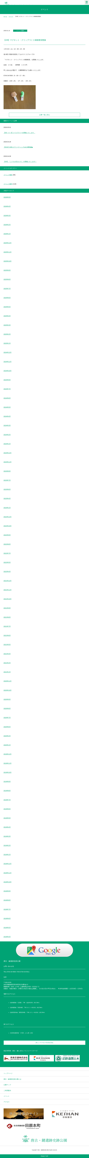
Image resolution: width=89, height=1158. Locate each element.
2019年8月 (7, 790)
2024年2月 (7, 434)
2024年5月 (7, 407)
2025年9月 (7, 270)
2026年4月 (7, 206)
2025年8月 (7, 279)
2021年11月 (7, 590)
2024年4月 (7, 416)
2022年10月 (7, 526)
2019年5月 (7, 818)
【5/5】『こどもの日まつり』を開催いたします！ (20, 161)
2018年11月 (7, 873)
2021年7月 (7, 626)
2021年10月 (7, 599)
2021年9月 (7, 608)
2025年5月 (7, 307)
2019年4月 (7, 827)
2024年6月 (7, 398)
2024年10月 (7, 371)
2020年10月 (7, 690)
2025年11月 (7, 252)
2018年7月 (7, 909)
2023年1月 (7, 508)
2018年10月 (7, 882)
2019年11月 (7, 763)
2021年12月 (7, 581)
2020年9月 (7, 699)
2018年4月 (7, 937)
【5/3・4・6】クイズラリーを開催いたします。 (19, 133)
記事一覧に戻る (44, 115)
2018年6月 (7, 918)
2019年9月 (7, 781)
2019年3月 (7, 836)
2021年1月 (7, 672)
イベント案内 (20, 30)
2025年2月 (7, 334)
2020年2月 (7, 736)
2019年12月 (7, 754)
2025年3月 (7, 325)
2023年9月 (7, 471)
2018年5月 (7, 927)
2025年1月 (7, 343)
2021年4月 (7, 654)
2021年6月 (7, 635)
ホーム (5, 16)
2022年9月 (7, 535)
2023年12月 (7, 453)
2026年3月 (7, 215)
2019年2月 (7, 845)
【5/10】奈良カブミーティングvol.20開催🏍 (18, 147)
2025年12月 (7, 243)
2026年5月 (7, 197)
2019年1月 (7, 854)
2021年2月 (7, 663)
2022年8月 (7, 544)
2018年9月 (7, 891)
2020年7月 (7, 717)
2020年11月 (7, 681)
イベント (11, 16)
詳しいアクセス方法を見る (44, 1042)
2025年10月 (7, 261)
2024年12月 (7, 352)
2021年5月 (7, 644)
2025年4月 (7, 316)
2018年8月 (7, 900)
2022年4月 (7, 571)
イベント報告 (8, 175)
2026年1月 (7, 234)
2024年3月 (7, 425)
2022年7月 (7, 553)
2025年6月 (7, 298)
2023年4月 (7, 498)
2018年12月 (7, 863)
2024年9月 (7, 380)
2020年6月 (7, 727)
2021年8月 (7, 617)
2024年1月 (7, 444)
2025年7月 (7, 288)
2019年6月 (7, 809)
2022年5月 (7, 562)
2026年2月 (7, 224)
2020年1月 (7, 745)
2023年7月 (7, 480)
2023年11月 (7, 462)
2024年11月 (7, 361)
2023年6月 (7, 489)
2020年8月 (7, 708)
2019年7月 (7, 800)
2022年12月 (7, 517)
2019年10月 (7, 772)
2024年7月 (7, 389)
